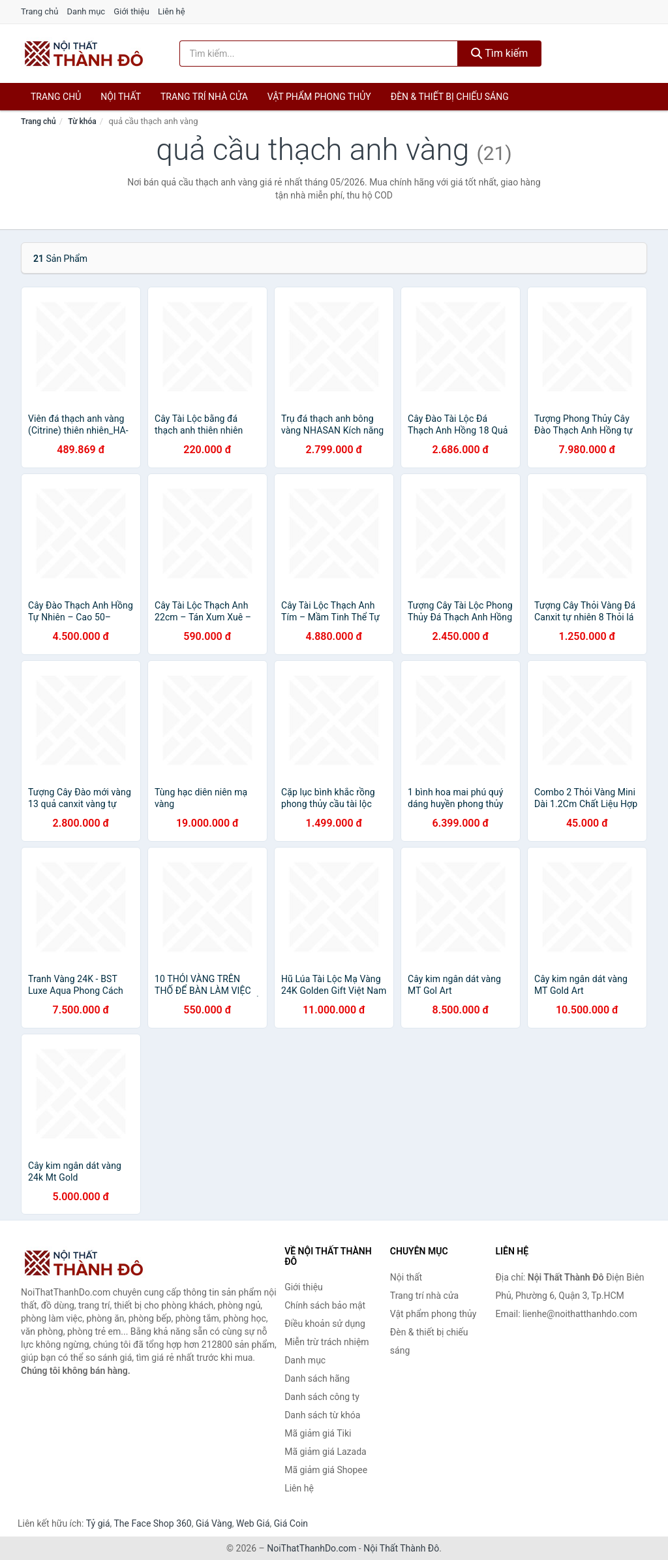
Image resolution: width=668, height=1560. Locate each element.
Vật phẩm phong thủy (319, 96)
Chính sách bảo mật (324, 1305)
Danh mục (86, 11)
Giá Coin (291, 1523)
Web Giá (253, 1523)
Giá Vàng (214, 1523)
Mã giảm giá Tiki (317, 1433)
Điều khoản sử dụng (324, 1323)
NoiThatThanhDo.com (311, 1548)
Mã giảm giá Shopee (325, 1470)
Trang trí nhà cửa (204, 96)
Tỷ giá (98, 1523)
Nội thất (120, 96)
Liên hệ (171, 11)
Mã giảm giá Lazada (325, 1451)
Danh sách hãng (317, 1378)
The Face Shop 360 (152, 1523)
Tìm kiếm (499, 53)
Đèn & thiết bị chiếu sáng (450, 96)
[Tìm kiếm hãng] (318, 53)
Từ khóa (82, 121)
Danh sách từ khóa (322, 1415)
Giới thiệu (131, 11)
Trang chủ (39, 11)
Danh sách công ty (321, 1397)
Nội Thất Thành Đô (401, 1548)
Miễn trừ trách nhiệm (326, 1342)
